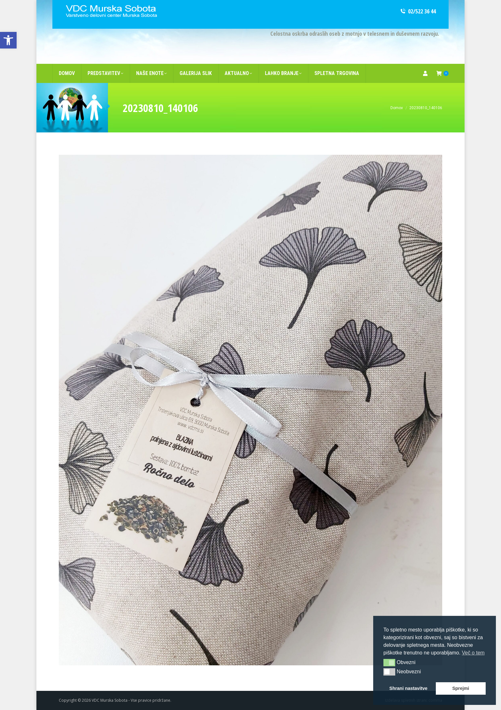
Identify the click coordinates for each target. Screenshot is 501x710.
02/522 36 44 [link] (418, 11)
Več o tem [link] (473, 652)
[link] (8, 40)
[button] (389, 662)
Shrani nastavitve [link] (408, 688)
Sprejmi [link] (460, 688)
